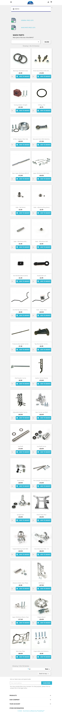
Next (47, 669)
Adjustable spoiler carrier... (20, 412)
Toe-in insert (20, 480)
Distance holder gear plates (20, 583)
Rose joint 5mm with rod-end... (41, 139)
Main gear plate (20, 651)
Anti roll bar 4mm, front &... (20, 310)
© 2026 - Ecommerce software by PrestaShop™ (31, 711)
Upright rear (20, 514)
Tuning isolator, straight (20, 105)
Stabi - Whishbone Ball (41, 241)
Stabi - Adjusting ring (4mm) (41, 207)
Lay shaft (20, 446)
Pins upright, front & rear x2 (41, 480)
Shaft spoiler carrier (20, 378)
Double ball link (41, 275)
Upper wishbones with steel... (41, 173)
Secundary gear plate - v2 (41, 549)
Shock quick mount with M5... (41, 71)
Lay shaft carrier (41, 446)
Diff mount (42, 583)
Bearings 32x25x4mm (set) (20, 71)
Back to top (44, 674)
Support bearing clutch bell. (20, 549)
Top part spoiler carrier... (41, 344)
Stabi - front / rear (41, 310)
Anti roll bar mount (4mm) (20, 275)
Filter (47, 42)
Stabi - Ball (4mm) (20, 207)
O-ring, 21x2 (41, 105)
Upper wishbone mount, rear (20, 617)
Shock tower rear (41, 514)
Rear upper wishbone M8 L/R (20, 173)
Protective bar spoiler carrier (20, 344)
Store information (17, 708)
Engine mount (41, 617)
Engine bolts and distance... (41, 651)
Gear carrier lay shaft (41, 412)
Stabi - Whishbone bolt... (20, 241)
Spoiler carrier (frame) (41, 378)
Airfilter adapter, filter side (20, 139)
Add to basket (23, 77)
